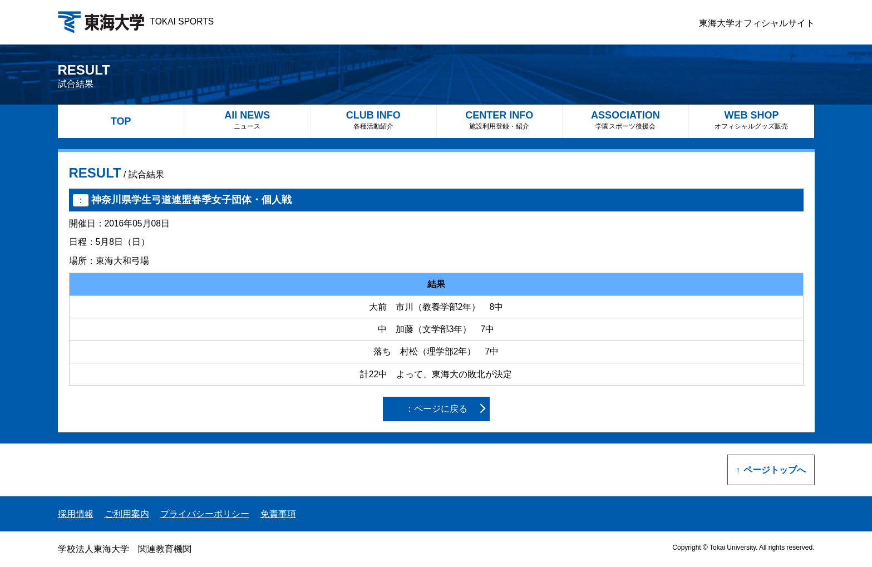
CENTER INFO (500, 120)
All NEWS (247, 120)
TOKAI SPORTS (136, 21)
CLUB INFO (373, 120)
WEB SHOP (752, 120)
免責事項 (278, 514)
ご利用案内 (127, 514)
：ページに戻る (436, 408)
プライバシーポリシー (204, 514)
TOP (121, 121)
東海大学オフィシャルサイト (757, 23)
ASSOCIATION (625, 120)
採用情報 (75, 514)
